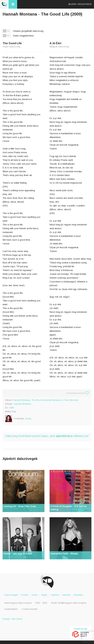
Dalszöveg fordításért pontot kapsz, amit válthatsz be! (47, 436)
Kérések (66, 595)
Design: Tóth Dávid (12, 619)
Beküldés (78, 595)
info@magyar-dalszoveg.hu (72, 603)
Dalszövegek (11, 595)
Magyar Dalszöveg (4, 4)
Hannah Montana (22, 404)
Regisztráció (84, 4)
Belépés (72, 4)
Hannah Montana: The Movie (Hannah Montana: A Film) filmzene (45, 400)
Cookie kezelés (30, 609)
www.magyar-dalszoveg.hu (18, 603)
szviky (28, 418)
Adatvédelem (11, 609)
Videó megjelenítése (23, 35)
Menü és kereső (13, 4)
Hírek (34, 595)
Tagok (44, 595)
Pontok (24, 595)
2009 (11, 407)
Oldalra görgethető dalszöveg (28, 31)
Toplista (55, 595)
